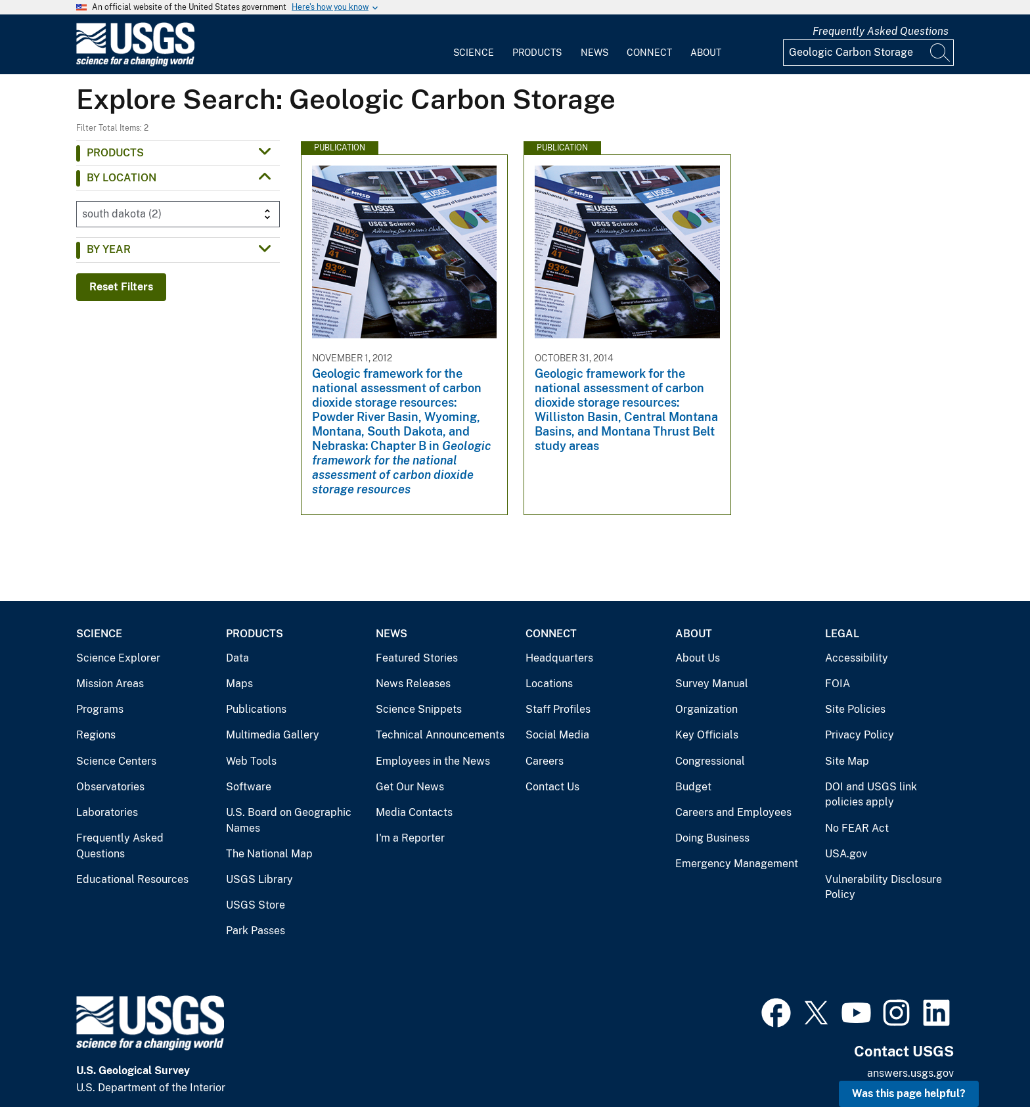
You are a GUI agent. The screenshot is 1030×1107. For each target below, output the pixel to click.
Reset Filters (121, 287)
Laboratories (107, 812)
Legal (842, 633)
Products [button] (115, 153)
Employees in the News (433, 761)
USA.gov (846, 853)
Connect (649, 52)
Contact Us (552, 786)
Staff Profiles (558, 709)
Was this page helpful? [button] (909, 1093)
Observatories (110, 786)
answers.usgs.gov (910, 1073)
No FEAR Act (857, 828)
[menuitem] (473, 44)
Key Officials (706, 735)
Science (473, 52)
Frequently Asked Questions (881, 31)
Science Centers (116, 761)
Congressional (710, 761)
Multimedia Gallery (272, 735)
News (594, 52)
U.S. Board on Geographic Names (288, 820)
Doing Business (712, 838)
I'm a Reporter (410, 838)
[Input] (868, 52)
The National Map (269, 853)
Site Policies (855, 709)
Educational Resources (132, 879)
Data (237, 658)
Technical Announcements (440, 735)
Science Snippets (419, 709)
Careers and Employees (733, 812)
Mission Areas (110, 683)
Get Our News (410, 786)
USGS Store (255, 905)
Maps (239, 683)
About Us (697, 658)
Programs (99, 709)
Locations (549, 683)
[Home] (135, 63)
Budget (693, 786)
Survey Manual (711, 683)
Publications (256, 709)
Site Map (847, 761)
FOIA (837, 683)
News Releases (413, 683)
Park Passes (255, 930)
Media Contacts (414, 812)
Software (248, 786)
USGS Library (259, 879)
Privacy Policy (859, 735)
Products (537, 52)
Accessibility (856, 658)
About (705, 52)
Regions (96, 735)
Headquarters (559, 658)
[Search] (941, 52)
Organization (706, 709)
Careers (545, 761)
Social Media (557, 735)
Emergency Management (736, 863)
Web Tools (251, 761)
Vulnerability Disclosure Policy (883, 887)
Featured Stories (417, 658)
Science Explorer (118, 658)
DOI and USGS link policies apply (871, 794)
